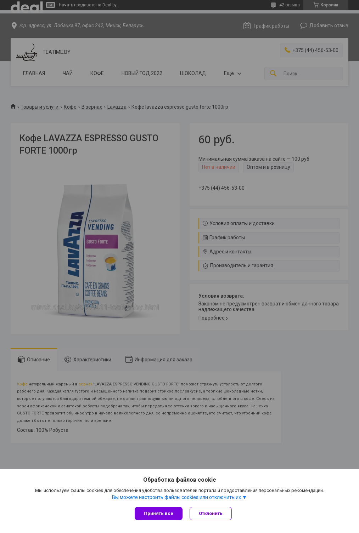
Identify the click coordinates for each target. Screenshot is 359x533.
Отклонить (211, 513)
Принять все (158, 513)
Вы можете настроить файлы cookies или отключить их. (177, 497)
